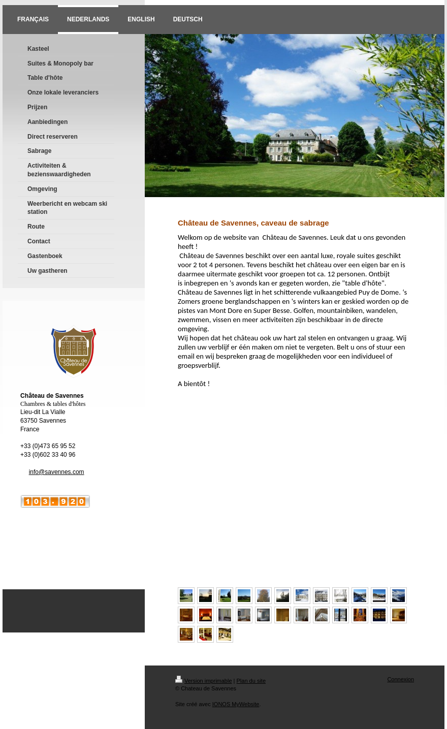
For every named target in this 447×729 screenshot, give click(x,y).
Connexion (400, 679)
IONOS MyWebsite (236, 704)
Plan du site (251, 681)
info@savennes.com (56, 472)
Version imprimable (203, 681)
